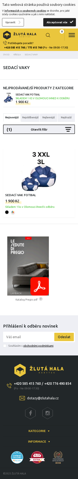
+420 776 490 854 (57, 383)
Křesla (17, 54)
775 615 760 (35, 47)
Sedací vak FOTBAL (43, 96)
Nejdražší (66, 117)
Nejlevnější (48, 117)
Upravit (10, 22)
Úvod (6, 54)
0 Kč (58, 35)
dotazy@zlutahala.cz (43, 398)
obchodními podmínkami (38, 345)
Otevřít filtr (39, 129)
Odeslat (64, 337)
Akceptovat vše (57, 22)
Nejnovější (12, 117)
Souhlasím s (30, 345)
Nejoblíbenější (30, 117)
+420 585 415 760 (14, 47)
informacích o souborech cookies (25, 10)
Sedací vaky (31, 54)
